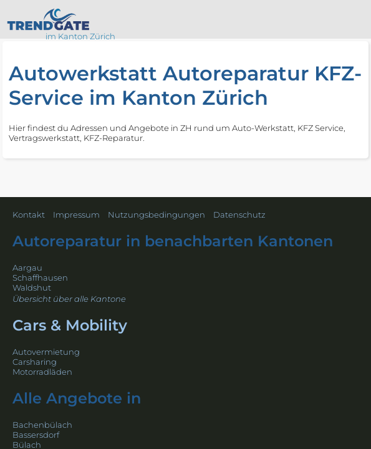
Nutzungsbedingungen (156, 215)
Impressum (76, 215)
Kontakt (28, 215)
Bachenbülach (42, 425)
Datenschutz (239, 215)
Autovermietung (46, 352)
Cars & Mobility (69, 325)
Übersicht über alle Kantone (69, 299)
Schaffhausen (40, 277)
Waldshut (31, 287)
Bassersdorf (35, 435)
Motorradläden (42, 372)
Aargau (27, 268)
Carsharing (34, 362)
